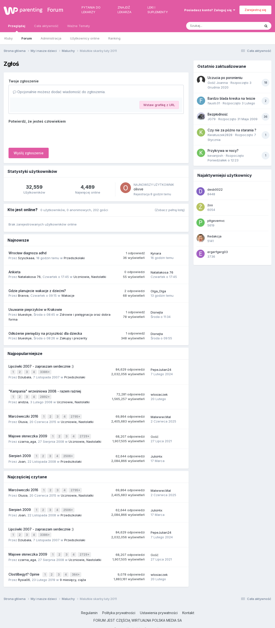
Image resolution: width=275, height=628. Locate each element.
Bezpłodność (218, 114)
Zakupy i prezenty (73, 338)
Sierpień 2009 (20, 452)
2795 (75, 414)
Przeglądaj (16, 28)
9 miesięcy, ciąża (73, 571)
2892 (45, 395)
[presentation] (45, 134)
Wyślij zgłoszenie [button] (29, 153)
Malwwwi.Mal (161, 415)
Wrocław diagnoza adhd (27, 253)
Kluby (8, 38)
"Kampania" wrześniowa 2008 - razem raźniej (45, 390)
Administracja (51, 38)
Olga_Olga (158, 291)
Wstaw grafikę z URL (159, 105)
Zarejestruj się (255, 10)
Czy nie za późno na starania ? (232, 130)
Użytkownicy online (85, 38)
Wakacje (67, 295)
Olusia (23, 419)
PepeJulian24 (161, 369)
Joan (22, 457)
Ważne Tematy (78, 26)
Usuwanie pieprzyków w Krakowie (35, 310)
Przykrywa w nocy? (223, 151)
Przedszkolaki (74, 258)
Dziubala (24, 376)
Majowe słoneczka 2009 (28, 433)
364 (76, 566)
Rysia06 (24, 571)
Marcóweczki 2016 (24, 414)
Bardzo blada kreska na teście (231, 98)
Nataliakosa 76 (29, 277)
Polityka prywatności (118, 604)
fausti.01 (214, 103)
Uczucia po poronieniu (225, 78)
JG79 (212, 119)
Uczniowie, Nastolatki (89, 277)
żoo (210, 205)
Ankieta (14, 272)
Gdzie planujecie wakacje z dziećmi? (37, 291)
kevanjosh (215, 155)
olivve (138, 189)
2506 (68, 452)
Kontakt (188, 604)
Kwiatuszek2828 (220, 135)
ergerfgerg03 (217, 252)
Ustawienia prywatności (159, 604)
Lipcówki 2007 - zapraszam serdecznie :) (41, 366)
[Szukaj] (211, 26)
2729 (85, 433)
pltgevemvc (216, 221)
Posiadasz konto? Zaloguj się (209, 10)
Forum (54, 10)
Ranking (114, 38)
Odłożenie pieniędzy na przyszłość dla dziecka (45, 333)
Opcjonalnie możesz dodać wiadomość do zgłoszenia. (59, 92)
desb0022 (215, 189)
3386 (45, 371)
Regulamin (89, 604)
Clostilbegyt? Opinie (24, 566)
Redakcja (214, 236)
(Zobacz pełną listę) (170, 210)
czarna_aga (27, 438)
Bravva (23, 295)
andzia (23, 400)
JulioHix (156, 453)
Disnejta (157, 312)
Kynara (156, 253)
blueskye (25, 314)
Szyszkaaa (26, 258)
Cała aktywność (46, 26)
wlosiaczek (159, 393)
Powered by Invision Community (137, 620)
